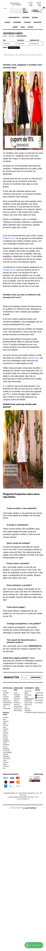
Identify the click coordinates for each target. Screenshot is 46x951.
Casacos (27, 22)
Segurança (7, 708)
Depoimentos (7, 703)
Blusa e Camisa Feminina (6, 739)
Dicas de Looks (6, 713)
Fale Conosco (17, 5)
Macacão (37, 22)
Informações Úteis (18, 689)
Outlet (30, 27)
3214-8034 (31, 4)
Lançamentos (13, 17)
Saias (23, 27)
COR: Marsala (13, 47)
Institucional (7, 688)
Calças (7, 22)
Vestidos (25, 17)
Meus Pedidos (14, 3)
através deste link (22, 633)
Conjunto (17, 22)
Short (15, 27)
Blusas (35, 17)
